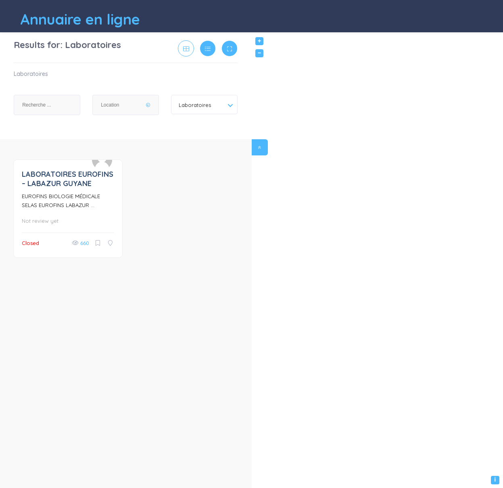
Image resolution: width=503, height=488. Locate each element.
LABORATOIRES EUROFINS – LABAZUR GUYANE (67, 179)
